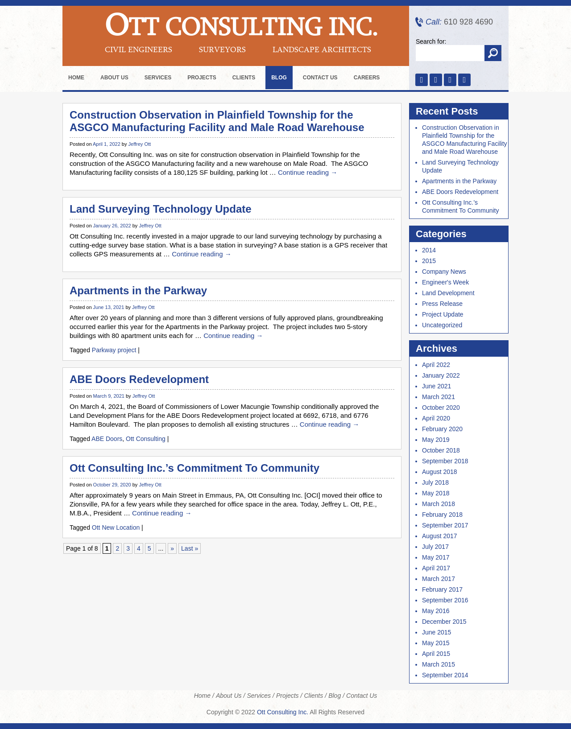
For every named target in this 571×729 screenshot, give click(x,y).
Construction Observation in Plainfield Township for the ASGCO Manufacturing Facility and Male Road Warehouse (217, 121)
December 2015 (444, 621)
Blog (279, 77)
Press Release (442, 303)
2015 (429, 260)
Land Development (448, 293)
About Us (114, 77)
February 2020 (442, 428)
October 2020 (441, 407)
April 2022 (436, 364)
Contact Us (320, 77)
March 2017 (438, 578)
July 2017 (435, 546)
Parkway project (114, 350)
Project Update (442, 314)
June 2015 (436, 632)
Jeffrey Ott (139, 144)
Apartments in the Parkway (138, 290)
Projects (201, 77)
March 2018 (438, 503)
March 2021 (438, 396)
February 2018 (442, 514)
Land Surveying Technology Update (161, 209)
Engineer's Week (445, 282)
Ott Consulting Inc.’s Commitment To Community (194, 468)
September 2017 (445, 525)
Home (76, 77)
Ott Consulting (146, 438)
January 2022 (441, 375)
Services (158, 77)
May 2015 (435, 643)
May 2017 (435, 557)
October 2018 (441, 450)
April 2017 (436, 568)
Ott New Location (116, 527)
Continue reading (307, 172)
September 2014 (445, 675)
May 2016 (435, 610)
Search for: (431, 41)
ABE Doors (106, 438)
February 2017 (442, 589)
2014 (429, 250)
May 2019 (435, 439)
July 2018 (435, 482)
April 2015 (436, 653)
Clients (243, 77)
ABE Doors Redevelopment (139, 379)
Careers (367, 77)
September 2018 (445, 461)
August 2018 (439, 471)
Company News (444, 271)
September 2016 (445, 600)
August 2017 (439, 536)
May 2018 (435, 493)
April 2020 (436, 418)
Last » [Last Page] (189, 548)
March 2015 (438, 664)
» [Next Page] (172, 548)
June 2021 (436, 386)
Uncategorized (442, 325)
